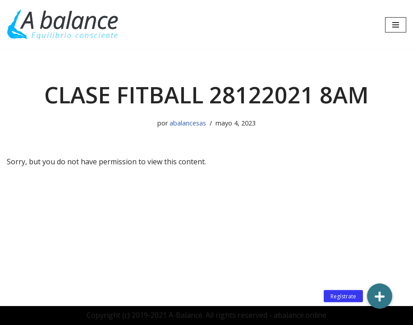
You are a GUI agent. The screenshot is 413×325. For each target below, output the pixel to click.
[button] (379, 296)
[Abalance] (63, 24)
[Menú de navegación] (395, 24)
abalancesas (188, 123)
